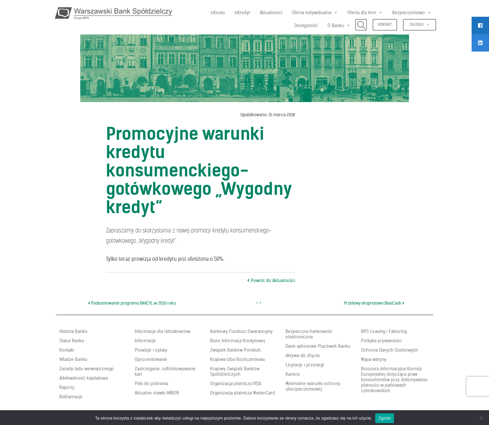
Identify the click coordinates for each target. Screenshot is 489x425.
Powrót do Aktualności (271, 280)
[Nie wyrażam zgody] (481, 417)
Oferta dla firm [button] (365, 12)
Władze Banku (73, 359)
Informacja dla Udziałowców (162, 331)
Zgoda (384, 418)
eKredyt (242, 12)
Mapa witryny (373, 359)
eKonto (218, 12)
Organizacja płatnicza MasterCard (242, 393)
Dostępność (306, 25)
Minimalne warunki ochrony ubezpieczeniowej (313, 386)
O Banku (339, 25)
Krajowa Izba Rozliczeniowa (237, 359)
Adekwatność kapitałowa (83, 378)
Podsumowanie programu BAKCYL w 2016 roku (132, 303)
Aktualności (271, 12)
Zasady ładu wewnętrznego (86, 369)
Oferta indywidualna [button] (315, 12)
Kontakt (385, 24)
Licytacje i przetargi (305, 365)
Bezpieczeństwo (411, 12)
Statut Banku (71, 341)
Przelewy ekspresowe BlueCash (374, 303)
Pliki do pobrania (151, 383)
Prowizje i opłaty (151, 350)
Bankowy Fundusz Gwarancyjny (241, 331)
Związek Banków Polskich (235, 350)
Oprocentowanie (151, 359)
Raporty (66, 387)
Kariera (292, 374)
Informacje (145, 341)
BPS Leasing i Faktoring (384, 331)
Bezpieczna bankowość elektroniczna (309, 334)
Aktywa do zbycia (302, 355)
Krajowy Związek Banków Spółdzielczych (234, 371)
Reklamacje (71, 397)
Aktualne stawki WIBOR (157, 393)
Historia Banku (73, 331)
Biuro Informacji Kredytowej (237, 341)
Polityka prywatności (381, 341)
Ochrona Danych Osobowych (389, 350)
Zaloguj (419, 24)
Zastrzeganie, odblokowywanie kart (165, 371)
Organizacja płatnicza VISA (235, 383)
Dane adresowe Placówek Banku (318, 346)
